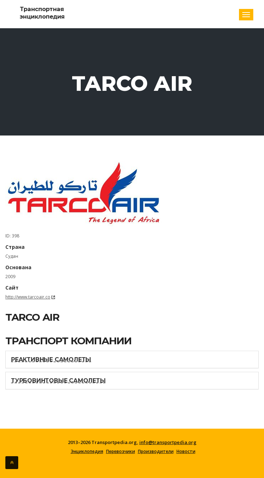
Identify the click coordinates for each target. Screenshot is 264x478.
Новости (185, 451)
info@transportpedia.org (167, 442)
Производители (156, 451)
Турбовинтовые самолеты (58, 380)
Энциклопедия (87, 451)
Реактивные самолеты (51, 359)
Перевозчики (120, 451)
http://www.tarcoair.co (27, 297)
